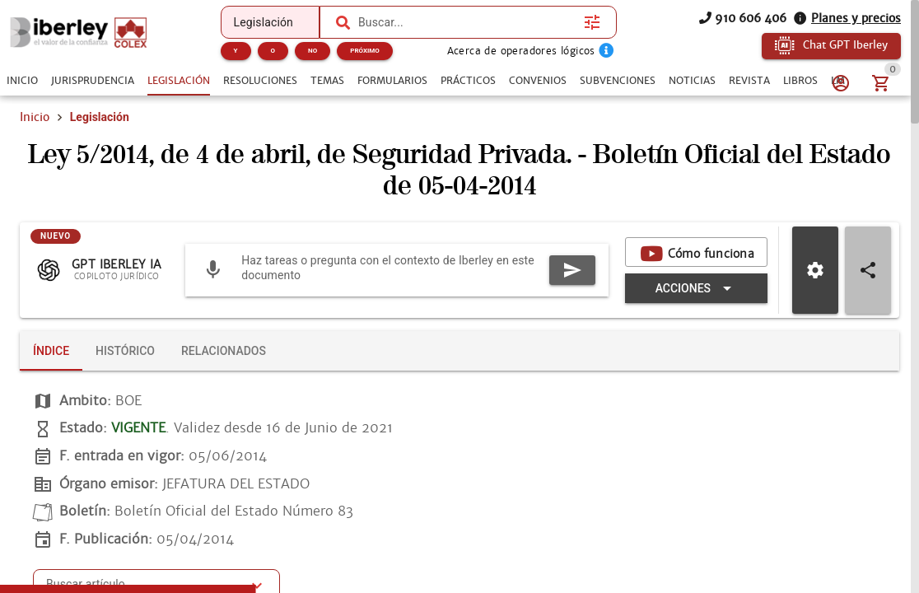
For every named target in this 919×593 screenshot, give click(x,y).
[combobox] (467, 22)
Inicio (34, 117)
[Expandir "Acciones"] (696, 288)
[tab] (22, 81)
